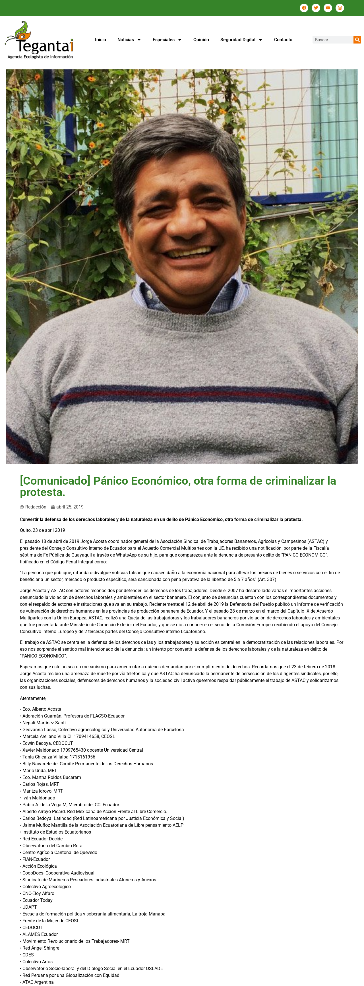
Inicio (100, 39)
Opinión (201, 39)
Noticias (129, 40)
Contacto (283, 39)
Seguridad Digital (241, 40)
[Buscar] (357, 40)
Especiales (167, 40)
